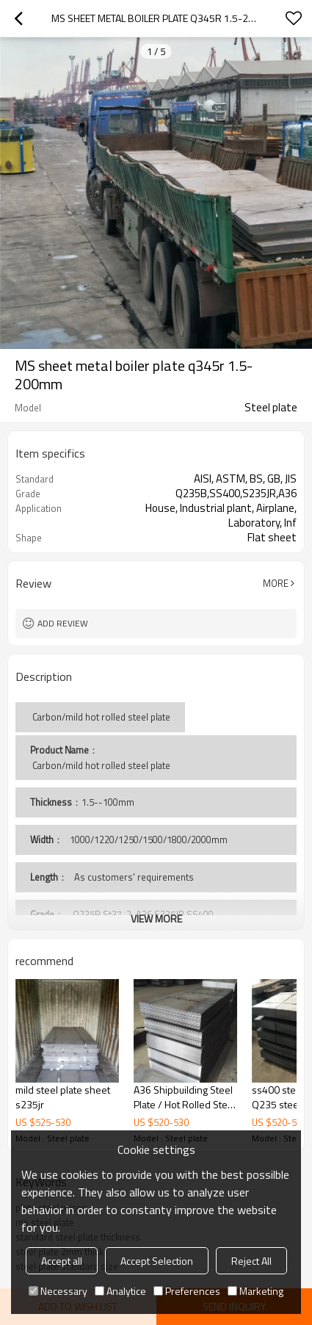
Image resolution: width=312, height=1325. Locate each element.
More (276, 583)
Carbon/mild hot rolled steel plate (100, 765)
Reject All (251, 1260)
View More (156, 918)
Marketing (255, 1291)
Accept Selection (156, 1260)
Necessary (58, 1291)
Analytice (120, 1291)
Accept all (61, 1260)
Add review (62, 623)
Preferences (186, 1291)
